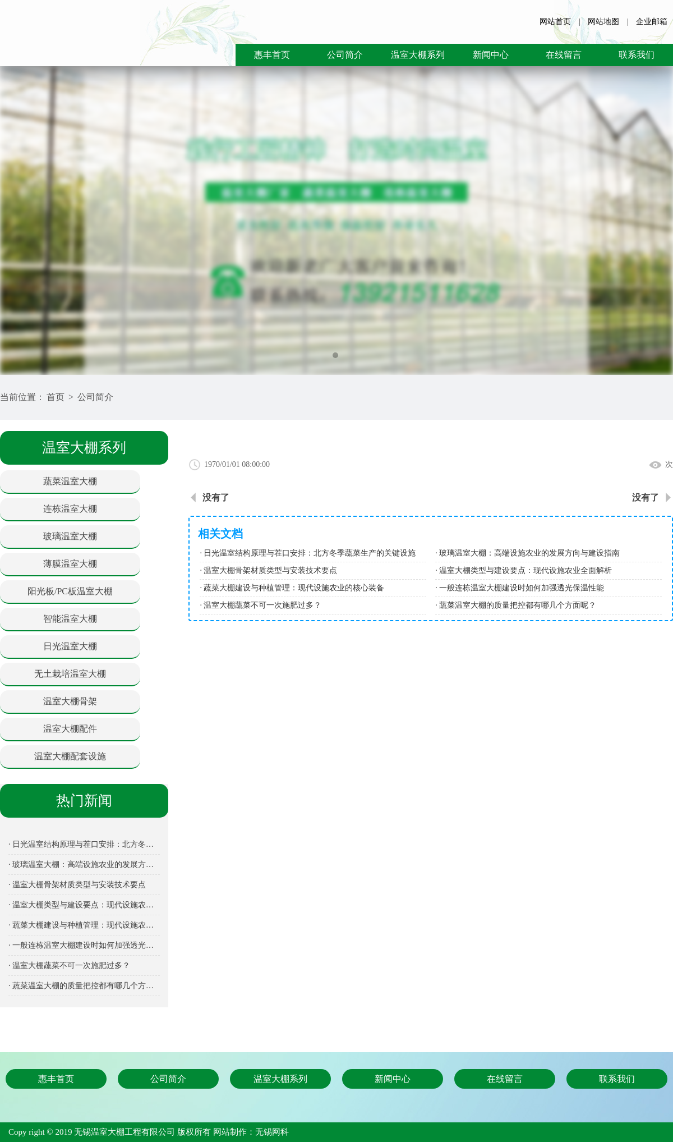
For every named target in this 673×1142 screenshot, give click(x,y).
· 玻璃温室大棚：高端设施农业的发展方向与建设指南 (84, 864)
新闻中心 (491, 54)
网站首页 (555, 21)
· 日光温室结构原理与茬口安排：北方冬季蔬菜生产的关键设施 (84, 844)
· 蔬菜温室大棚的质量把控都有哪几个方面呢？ (84, 986)
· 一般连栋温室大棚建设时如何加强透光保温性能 (84, 945)
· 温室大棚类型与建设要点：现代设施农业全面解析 (84, 905)
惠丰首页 (272, 54)
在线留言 (564, 54)
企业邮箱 (651, 21)
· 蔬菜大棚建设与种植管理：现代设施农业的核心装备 (84, 925)
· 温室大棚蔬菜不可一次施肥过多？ (69, 965)
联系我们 (636, 54)
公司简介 (345, 54)
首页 (55, 397)
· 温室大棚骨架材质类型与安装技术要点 (77, 884)
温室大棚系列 (418, 54)
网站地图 (603, 21)
